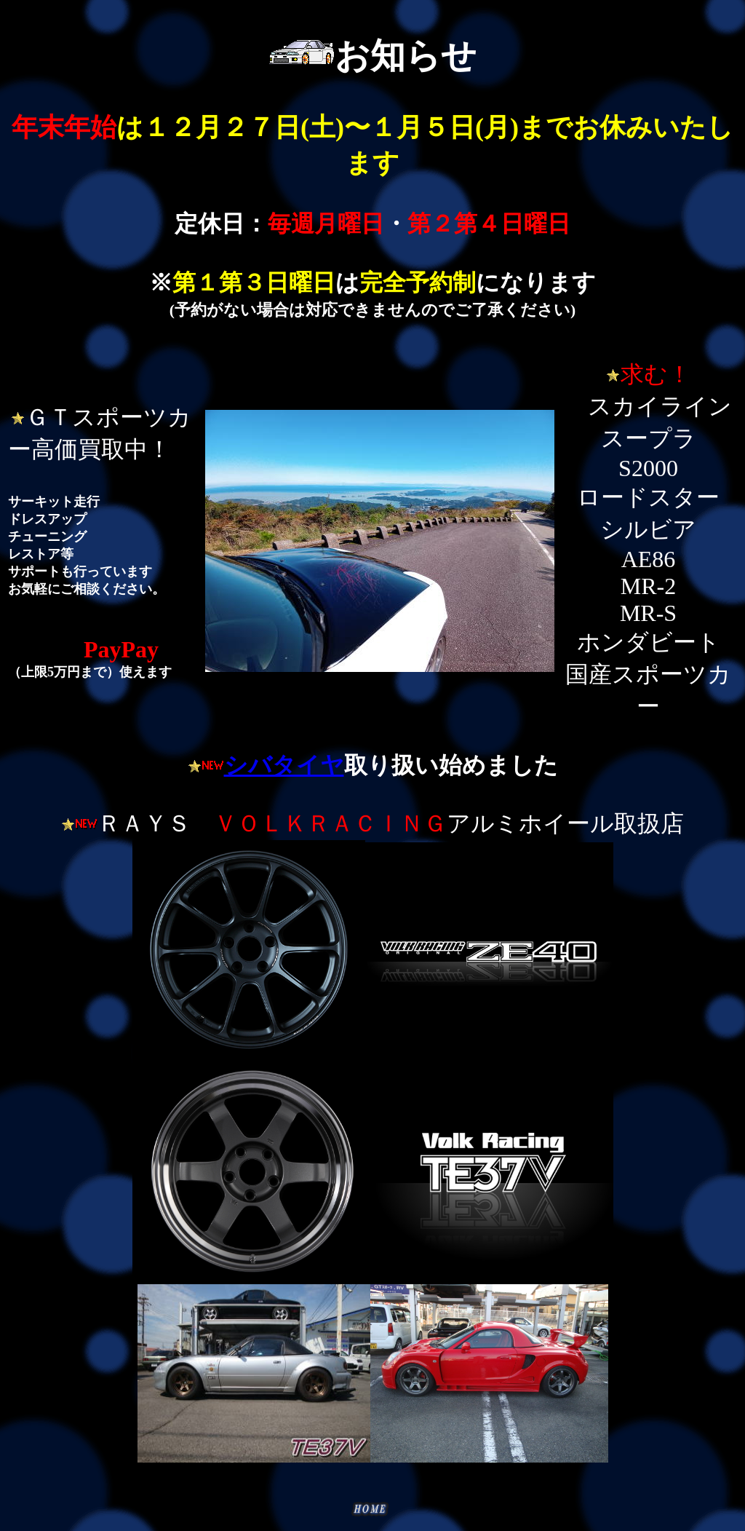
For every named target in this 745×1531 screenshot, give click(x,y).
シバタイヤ (284, 765)
